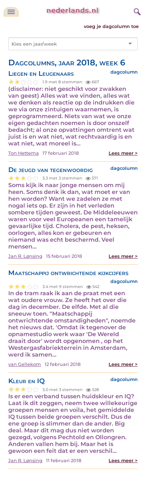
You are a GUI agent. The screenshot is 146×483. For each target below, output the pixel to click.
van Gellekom (24, 364)
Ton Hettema (23, 153)
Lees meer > (123, 153)
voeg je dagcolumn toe (111, 26)
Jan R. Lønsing (25, 256)
